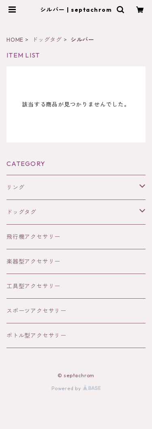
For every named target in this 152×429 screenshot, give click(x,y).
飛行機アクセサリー (33, 236)
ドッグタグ (47, 39)
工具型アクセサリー (33, 286)
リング (15, 187)
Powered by (76, 388)
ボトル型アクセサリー (36, 335)
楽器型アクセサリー (33, 261)
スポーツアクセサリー (36, 310)
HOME (15, 39)
